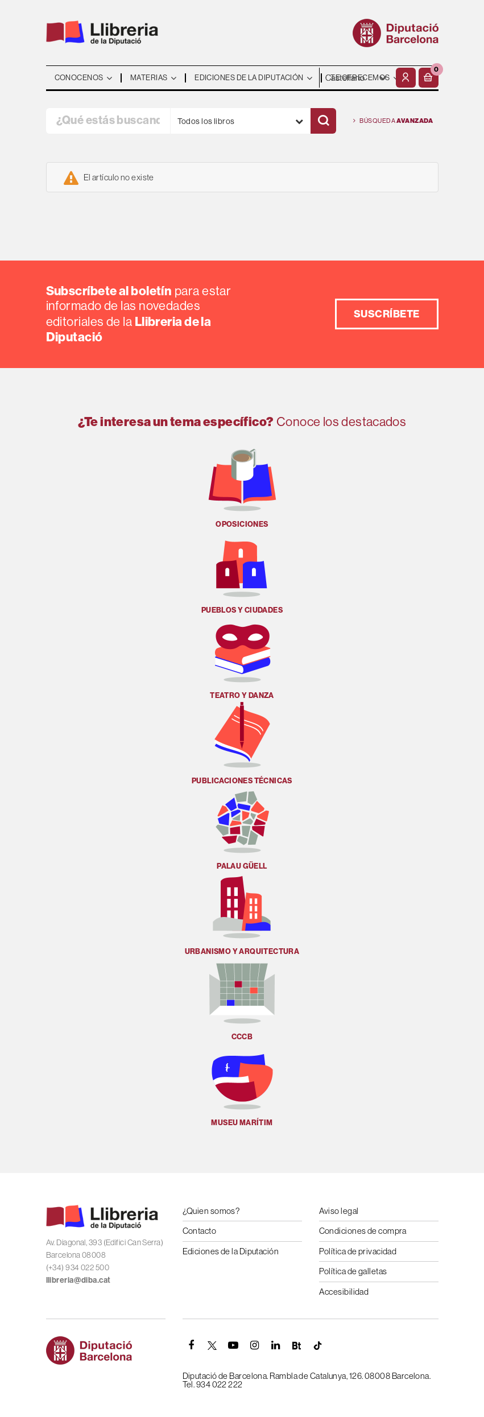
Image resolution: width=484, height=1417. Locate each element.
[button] (429, 78)
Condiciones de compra (363, 1231)
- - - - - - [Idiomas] (356, 77)
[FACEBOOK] (192, 1345)
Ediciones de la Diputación (231, 1251)
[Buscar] (323, 121)
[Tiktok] (318, 1345)
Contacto (200, 1231)
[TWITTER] (213, 1345)
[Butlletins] (297, 1345)
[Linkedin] (276, 1345)
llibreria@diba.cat (78, 1280)
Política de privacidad (358, 1251)
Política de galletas (353, 1271)
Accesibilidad (344, 1291)
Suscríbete (387, 313)
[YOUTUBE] (234, 1345)
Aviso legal (339, 1211)
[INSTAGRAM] (255, 1345)
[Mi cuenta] (406, 78)
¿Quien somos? (211, 1211)
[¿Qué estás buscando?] (108, 121)
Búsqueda (393, 121)
